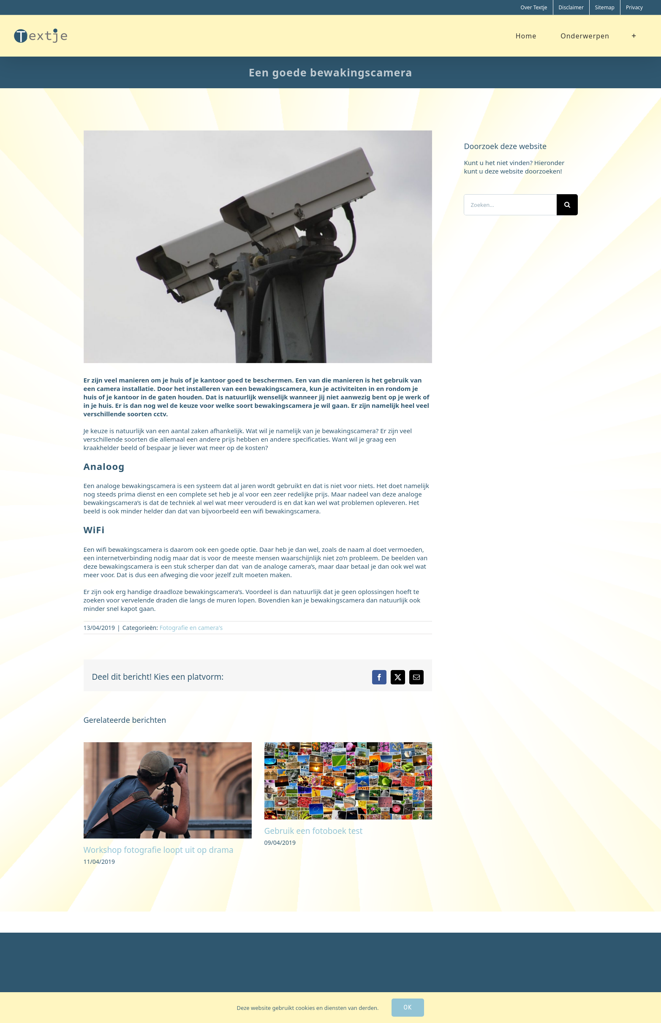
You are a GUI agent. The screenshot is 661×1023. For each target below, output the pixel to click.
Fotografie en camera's (191, 628)
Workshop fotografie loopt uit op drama (159, 849)
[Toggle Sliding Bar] (634, 35)
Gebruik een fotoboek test (313, 830)
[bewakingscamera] (258, 246)
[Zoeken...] (510, 204)
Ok (408, 1007)
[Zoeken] (567, 204)
